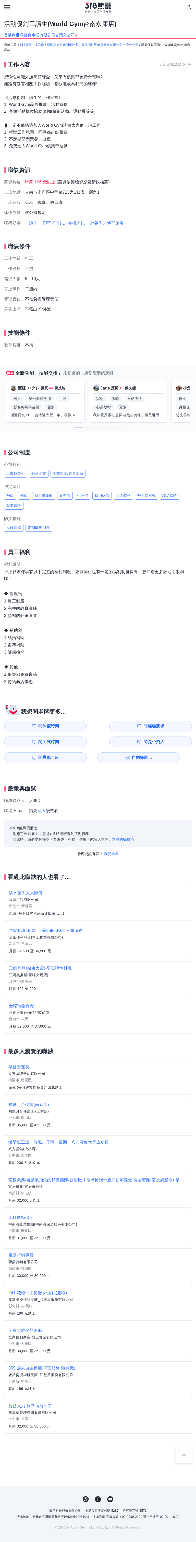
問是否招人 (173, 726)
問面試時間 (125, 726)
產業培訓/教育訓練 (68, 473)
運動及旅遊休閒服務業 (63, 45)
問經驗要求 (77, 726)
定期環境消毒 (39, 528)
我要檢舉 (111, 838)
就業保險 (13, 505)
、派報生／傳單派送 (105, 223)
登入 (42, 795)
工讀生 (31, 223)
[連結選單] (7, 7)
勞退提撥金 (146, 496)
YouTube (110, 1483)
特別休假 (102, 496)
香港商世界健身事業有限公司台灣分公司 (109, 45)
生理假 (82, 496)
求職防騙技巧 (123, 824)
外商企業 (38, 473)
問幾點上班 (29, 742)
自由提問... (78, 742)
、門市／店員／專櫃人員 (62, 223)
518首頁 (26, 45)
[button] (78, 427)
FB (98, 1483)
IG (86, 1483)
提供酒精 (13, 528)
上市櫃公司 (15, 473)
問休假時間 (29, 726)
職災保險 (169, 496)
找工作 (39, 45)
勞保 (10, 496)
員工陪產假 (43, 496)
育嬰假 (64, 496)
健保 (24, 496)
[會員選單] (189, 7)
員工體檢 (123, 496)
